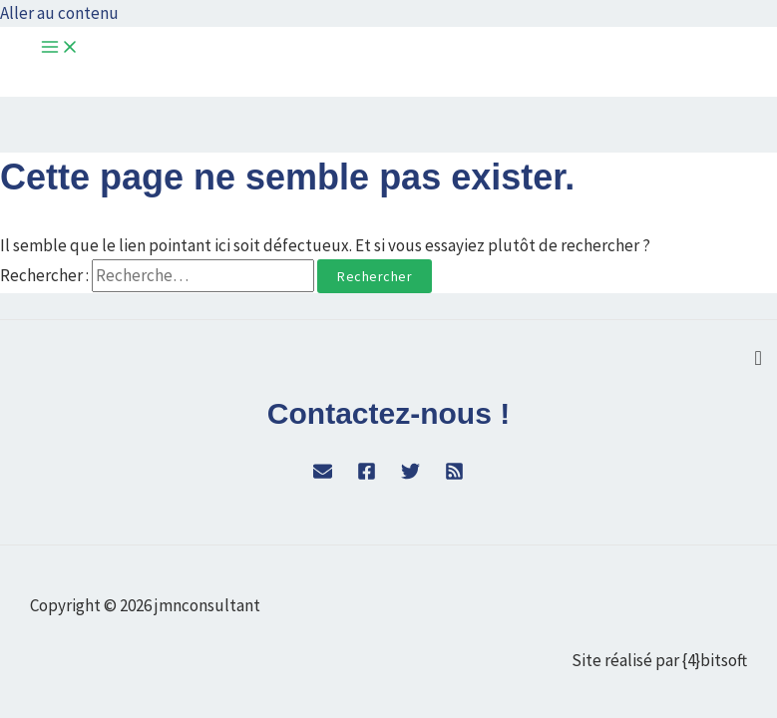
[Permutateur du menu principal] (60, 48)
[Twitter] (410, 475)
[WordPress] (322, 475)
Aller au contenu (59, 13)
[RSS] (454, 475)
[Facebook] (366, 475)
